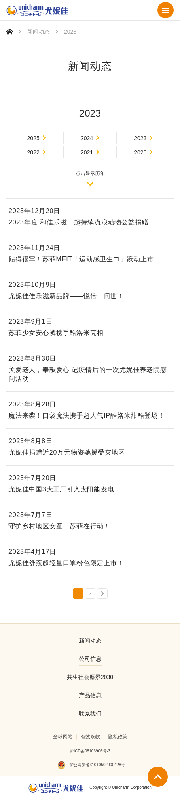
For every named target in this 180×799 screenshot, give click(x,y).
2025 (33, 138)
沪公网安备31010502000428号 (97, 765)
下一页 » (102, 593)
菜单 (165, 10)
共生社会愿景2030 (90, 677)
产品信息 (90, 695)
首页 (9, 31)
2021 (86, 152)
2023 (140, 138)
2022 (33, 152)
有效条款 (90, 736)
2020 (140, 152)
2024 (86, 138)
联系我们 (90, 713)
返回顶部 (158, 777)
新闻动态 (38, 31)
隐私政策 (117, 736)
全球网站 (62, 736)
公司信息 (90, 659)
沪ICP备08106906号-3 (90, 751)
